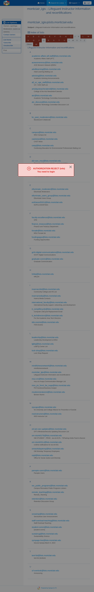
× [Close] (70, 166)
